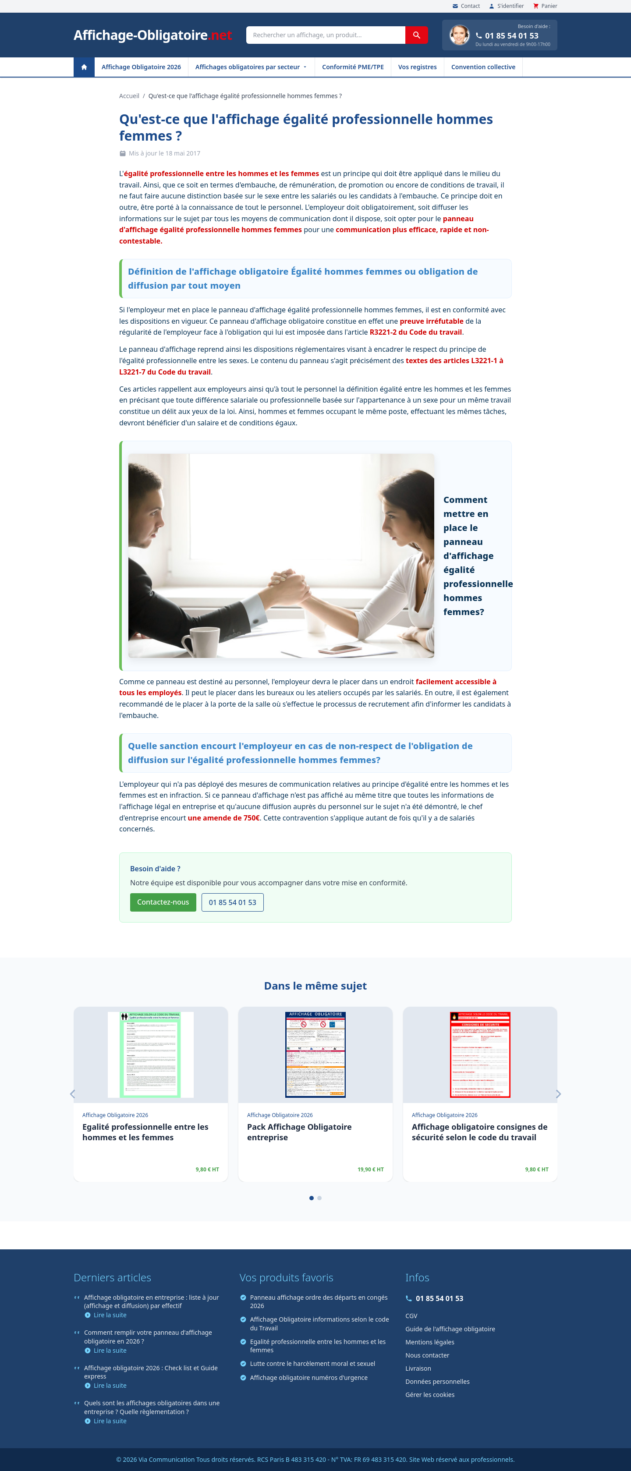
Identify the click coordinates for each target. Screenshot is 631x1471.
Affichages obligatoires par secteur (251, 67)
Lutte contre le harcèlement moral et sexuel (308, 1363)
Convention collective (483, 67)
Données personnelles (437, 1381)
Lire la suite (105, 1315)
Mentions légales (429, 1342)
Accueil (129, 96)
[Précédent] (73, 1094)
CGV (411, 1316)
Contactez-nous (163, 902)
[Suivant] (558, 1094)
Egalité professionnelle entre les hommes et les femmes (313, 1345)
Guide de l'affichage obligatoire (450, 1329)
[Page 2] (319, 1198)
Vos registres (417, 67)
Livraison (418, 1368)
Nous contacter (427, 1355)
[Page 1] (311, 1198)
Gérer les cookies (429, 1394)
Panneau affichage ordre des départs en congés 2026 (314, 1301)
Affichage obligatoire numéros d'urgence (304, 1377)
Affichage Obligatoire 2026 (141, 67)
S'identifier (506, 6)
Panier (545, 6)
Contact (466, 6)
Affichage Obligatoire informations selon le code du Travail (314, 1323)
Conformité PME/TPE (353, 67)
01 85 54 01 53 (507, 35)
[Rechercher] (416, 35)
